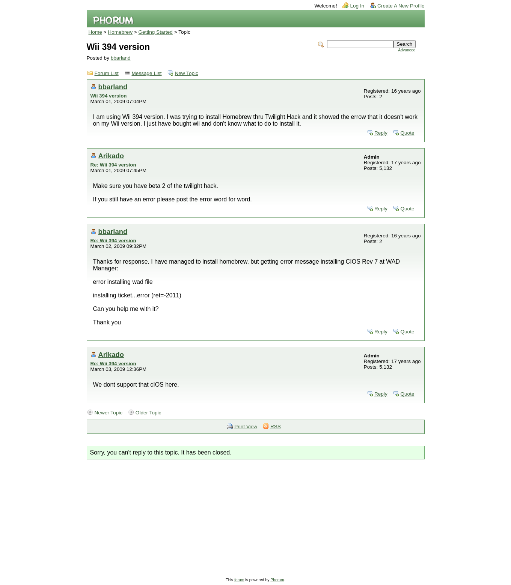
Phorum (277, 580)
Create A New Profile (400, 6)
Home (95, 32)
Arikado (111, 156)
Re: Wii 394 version (113, 165)
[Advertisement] (256, 515)
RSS (275, 426)
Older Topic (148, 413)
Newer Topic (109, 413)
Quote (407, 133)
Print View (245, 426)
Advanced (406, 50)
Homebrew (120, 32)
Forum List (107, 73)
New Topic (186, 73)
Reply (380, 133)
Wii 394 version (108, 96)
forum (239, 580)
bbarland (121, 58)
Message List (147, 73)
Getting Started (156, 32)
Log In (357, 6)
